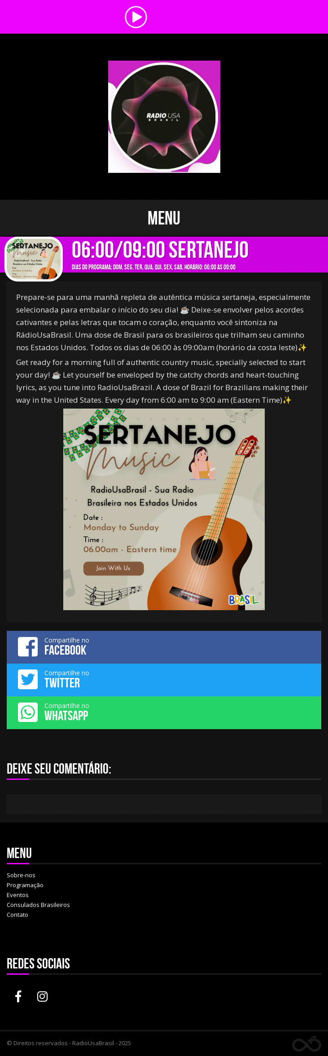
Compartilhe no (164, 646)
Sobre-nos (21, 875)
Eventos (18, 895)
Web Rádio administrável (306, 1044)
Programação (25, 885)
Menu (164, 217)
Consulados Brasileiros (38, 905)
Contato (17, 915)
